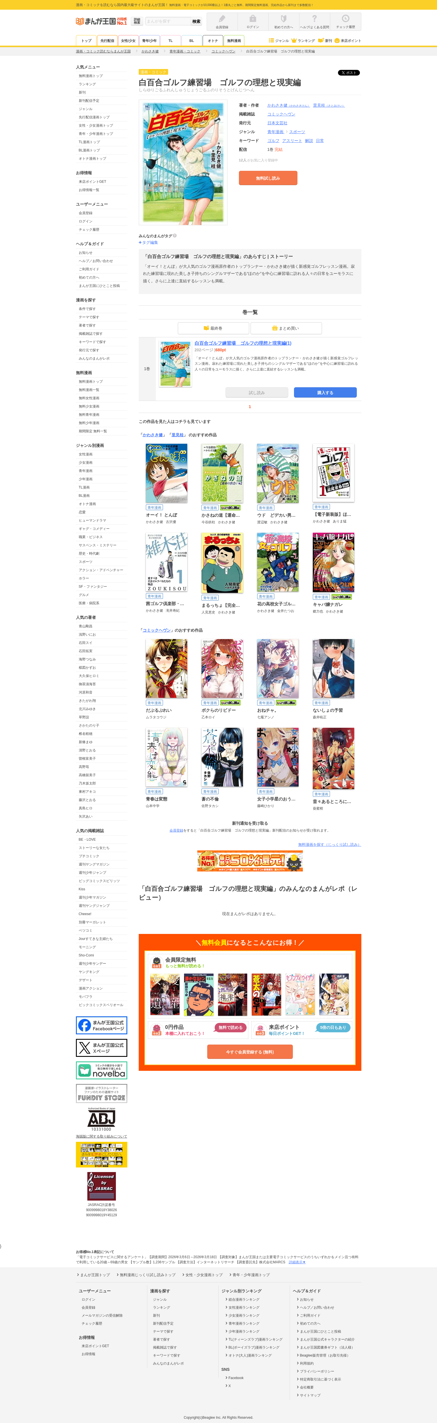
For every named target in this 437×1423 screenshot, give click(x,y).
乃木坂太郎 (87, 783)
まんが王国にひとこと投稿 (99, 286)
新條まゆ (85, 742)
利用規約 (305, 1363)
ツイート (352, 72)
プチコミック (89, 856)
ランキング (303, 41)
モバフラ (85, 997)
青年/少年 (149, 41)
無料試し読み (268, 178)
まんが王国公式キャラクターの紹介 (325, 1339)
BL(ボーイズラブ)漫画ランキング (252, 1347)
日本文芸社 (277, 123)
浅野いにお (87, 635)
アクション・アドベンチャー (101, 570)
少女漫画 (85, 463)
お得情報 (88, 1354)
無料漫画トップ (91, 76)
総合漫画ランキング (241, 1299)
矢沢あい (85, 816)
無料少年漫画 (89, 423)
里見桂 (329, 105)
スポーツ (85, 562)
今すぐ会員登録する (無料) (250, 1052)
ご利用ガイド (89, 269)
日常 (320, 140)
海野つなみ (87, 659)
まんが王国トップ (93, 1274)
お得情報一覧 (89, 190)
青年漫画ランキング (241, 1323)
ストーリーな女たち (94, 848)
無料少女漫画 (89, 406)
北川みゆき (87, 709)
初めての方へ (89, 277)
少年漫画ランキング (241, 1331)
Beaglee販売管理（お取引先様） (323, 1355)
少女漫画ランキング (241, 1315)
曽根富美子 (87, 759)
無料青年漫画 (89, 415)
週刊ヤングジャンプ (94, 906)
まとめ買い (285, 328)
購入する (325, 392)
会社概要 (305, 1387)
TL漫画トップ (89, 142)
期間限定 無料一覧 (93, 431)
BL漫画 (84, 496)
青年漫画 (85, 471)
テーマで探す (89, 317)
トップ (86, 41)
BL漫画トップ (89, 150)
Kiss (82, 889)
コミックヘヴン (157, 630)
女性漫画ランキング (241, 1307)
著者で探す (87, 325)
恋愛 (82, 512)
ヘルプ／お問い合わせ (96, 261)
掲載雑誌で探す (91, 334)
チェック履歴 (89, 230)
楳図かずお (87, 668)
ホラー (84, 578)
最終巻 (213, 328)
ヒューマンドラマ (92, 520)
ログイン (85, 221)
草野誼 (84, 717)
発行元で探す (89, 350)
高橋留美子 (87, 775)
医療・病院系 (89, 603)
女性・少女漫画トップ (96, 125)
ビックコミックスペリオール (101, 1005)
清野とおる (87, 750)
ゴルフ (273, 140)
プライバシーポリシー (315, 1371)
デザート (85, 980)
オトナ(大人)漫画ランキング (248, 1355)
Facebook (234, 1377)
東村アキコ (87, 792)
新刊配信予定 (89, 101)
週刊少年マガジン (92, 897)
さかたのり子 (89, 725)
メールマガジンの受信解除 (102, 1315)
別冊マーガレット (92, 922)
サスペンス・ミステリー (97, 545)
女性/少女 (128, 41)
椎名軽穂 (85, 734)
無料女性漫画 (89, 398)
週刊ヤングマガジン (94, 864)
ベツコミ (85, 931)
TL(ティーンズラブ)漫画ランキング (253, 1339)
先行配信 (107, 41)
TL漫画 (84, 487)
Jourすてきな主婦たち (96, 939)
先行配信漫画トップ (94, 117)
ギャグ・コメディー (94, 529)
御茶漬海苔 (87, 684)
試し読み (257, 392)
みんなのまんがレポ (94, 358)
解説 (309, 140)
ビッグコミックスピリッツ (99, 881)
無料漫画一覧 (89, 390)
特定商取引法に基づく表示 (318, 1379)
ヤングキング (89, 972)
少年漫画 (85, 479)
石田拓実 (85, 651)
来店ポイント (347, 41)
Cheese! (85, 914)
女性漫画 (85, 454)
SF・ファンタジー (93, 587)
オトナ (213, 41)
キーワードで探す (92, 342)
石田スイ (85, 643)
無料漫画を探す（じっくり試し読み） (329, 844)
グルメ (84, 595)
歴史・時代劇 (89, 554)
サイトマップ (308, 1395)
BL (192, 41)
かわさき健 (288, 105)
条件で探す (87, 309)
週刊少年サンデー (92, 964)
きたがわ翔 (87, 701)
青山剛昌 (85, 626)
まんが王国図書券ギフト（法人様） (325, 1347)
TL (170, 41)
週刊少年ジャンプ (92, 873)
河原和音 (85, 692)
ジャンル (278, 41)
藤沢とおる (87, 800)
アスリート (292, 140)
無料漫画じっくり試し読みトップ (146, 1274)
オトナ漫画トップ (92, 159)
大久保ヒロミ (89, 676)
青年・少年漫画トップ (96, 134)
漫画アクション (91, 988)
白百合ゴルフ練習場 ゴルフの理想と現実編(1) (243, 343)
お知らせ (85, 253)
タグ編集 (150, 242)
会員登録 (85, 213)
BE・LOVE (87, 840)
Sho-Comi (86, 955)
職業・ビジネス (91, 537)
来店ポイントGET (92, 182)
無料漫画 (234, 41)
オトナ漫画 (87, 504)
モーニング (87, 947)
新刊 (324, 41)
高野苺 (84, 767)
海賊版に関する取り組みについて (101, 1136)
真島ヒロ (85, 808)
